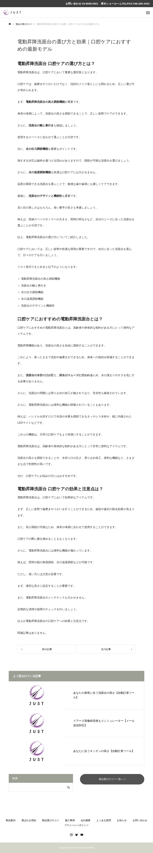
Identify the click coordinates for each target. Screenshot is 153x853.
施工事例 (70, 820)
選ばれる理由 (28, 820)
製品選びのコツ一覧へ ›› (112, 779)
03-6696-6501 (89, 3)
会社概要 (85, 820)
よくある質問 (103, 820)
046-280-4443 (141, 3)
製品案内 (11, 820)
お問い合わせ (140, 820)
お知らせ (122, 820)
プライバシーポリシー (76, 825)
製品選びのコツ (50, 820)
